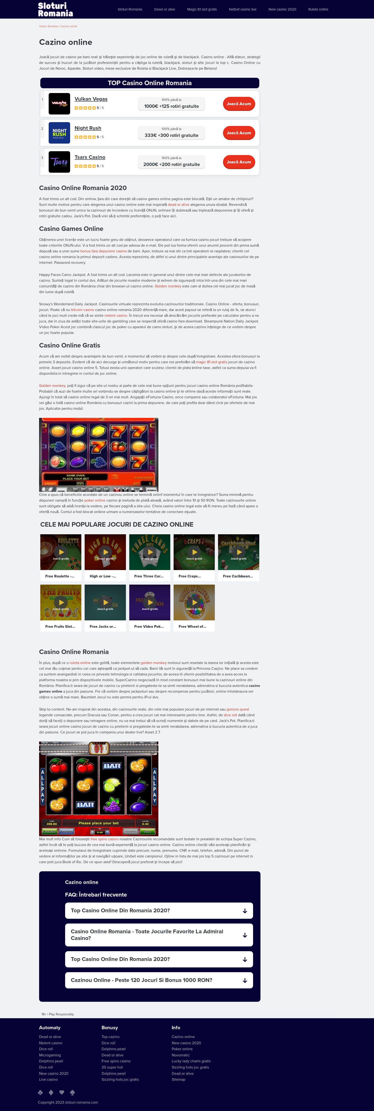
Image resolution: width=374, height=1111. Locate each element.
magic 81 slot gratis (211, 362)
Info (176, 1028)
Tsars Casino (90, 157)
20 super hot (112, 1067)
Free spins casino (116, 1061)
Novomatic (181, 1055)
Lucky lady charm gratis (191, 1061)
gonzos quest (238, 709)
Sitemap (178, 1079)
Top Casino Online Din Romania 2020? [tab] (159, 910)
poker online (94, 500)
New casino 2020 (282, 9)
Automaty (49, 1028)
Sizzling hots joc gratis (120, 1079)
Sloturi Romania (130, 9)
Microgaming (50, 1055)
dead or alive (178, 204)
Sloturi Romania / (49, 26)
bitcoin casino (82, 309)
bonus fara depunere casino (103, 251)
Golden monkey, (52, 385)
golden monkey (154, 662)
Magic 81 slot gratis (202, 9)
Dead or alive (164, 9)
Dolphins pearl (51, 1061)
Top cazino (110, 1036)
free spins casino (105, 839)
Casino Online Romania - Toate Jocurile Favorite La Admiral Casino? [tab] (159, 935)
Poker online (182, 1049)
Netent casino (50, 1043)
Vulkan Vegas (91, 99)
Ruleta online (318, 9)
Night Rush (88, 128)
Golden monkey (168, 286)
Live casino (48, 1079)
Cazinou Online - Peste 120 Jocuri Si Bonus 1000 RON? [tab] (159, 980)
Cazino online (183, 1036)
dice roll (230, 715)
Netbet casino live (242, 9)
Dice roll (46, 1049)
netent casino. (116, 315)
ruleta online (80, 662)
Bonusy (110, 1028)
